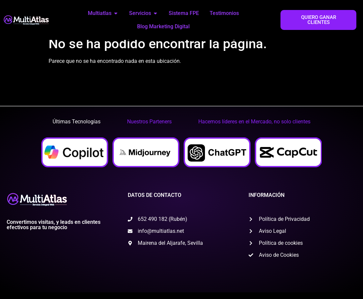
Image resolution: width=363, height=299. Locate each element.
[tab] (76, 128)
